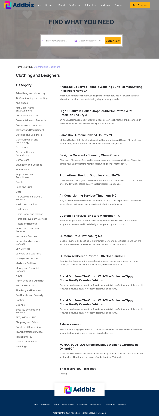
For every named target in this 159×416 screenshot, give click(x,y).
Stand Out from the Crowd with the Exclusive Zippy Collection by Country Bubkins (96, 278)
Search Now (113, 44)
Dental (62, 5)
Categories (109, 405)
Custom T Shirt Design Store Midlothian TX (90, 216)
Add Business (140, 5)
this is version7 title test (78, 369)
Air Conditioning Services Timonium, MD (88, 195)
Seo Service (75, 5)
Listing (28, 66)
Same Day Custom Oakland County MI (86, 135)
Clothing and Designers (47, 66)
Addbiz (74, 412)
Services (119, 5)
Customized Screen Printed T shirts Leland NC (92, 256)
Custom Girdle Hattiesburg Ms (81, 236)
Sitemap (102, 412)
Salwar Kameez (70, 324)
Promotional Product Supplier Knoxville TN (90, 175)
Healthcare (105, 5)
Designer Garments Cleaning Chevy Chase (89, 155)
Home (38, 5)
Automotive (90, 5)
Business (49, 5)
